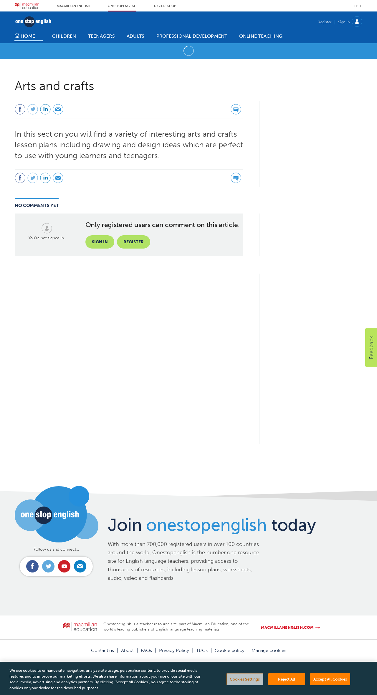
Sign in (100, 241)
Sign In (344, 22)
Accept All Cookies (330, 682)
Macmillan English (73, 6)
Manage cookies (269, 650)
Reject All (286, 682)
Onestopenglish (122, 6)
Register (324, 22)
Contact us (102, 650)
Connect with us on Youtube (64, 566)
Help (358, 6)
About (127, 650)
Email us (80, 566)
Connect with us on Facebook (32, 566)
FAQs (146, 650)
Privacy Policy (174, 650)
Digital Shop (165, 6)
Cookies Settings (245, 682)
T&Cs (202, 650)
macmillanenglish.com (287, 627)
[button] (371, 347)
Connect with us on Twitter (48, 566)
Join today (212, 524)
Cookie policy (229, 650)
